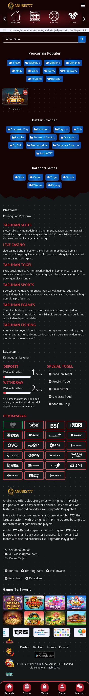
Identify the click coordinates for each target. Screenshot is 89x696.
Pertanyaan (55, 571)
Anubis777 (44, 153)
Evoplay (18, 137)
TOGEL (73, 17)
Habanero (41, 129)
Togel (52, 177)
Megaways (68, 70)
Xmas (17, 70)
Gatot (49, 70)
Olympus (32, 63)
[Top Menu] (83, 5)
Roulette (35, 78)
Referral (64, 654)
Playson (61, 129)
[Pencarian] (82, 39)
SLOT (35, 17)
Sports (68, 177)
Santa (33, 70)
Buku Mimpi (58, 389)
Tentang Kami (32, 571)
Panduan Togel (60, 374)
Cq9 (78, 129)
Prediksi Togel (59, 381)
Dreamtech (69, 137)
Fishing (54, 185)
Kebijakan (33, 578)
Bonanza (73, 63)
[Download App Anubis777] (44, 662)
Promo (51, 654)
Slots (19, 177)
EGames (35, 185)
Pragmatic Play (18, 129)
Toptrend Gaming (42, 137)
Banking (38, 654)
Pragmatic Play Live (66, 145)
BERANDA (16, 17)
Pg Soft (16, 145)
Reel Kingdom (37, 145)
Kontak (11, 571)
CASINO (54, 17)
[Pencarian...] (40, 39)
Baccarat (54, 78)
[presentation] (4, 19)
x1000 (14, 63)
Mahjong (53, 63)
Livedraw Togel (60, 396)
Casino (35, 177)
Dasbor (25, 654)
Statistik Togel (60, 404)
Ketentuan (13, 578)
